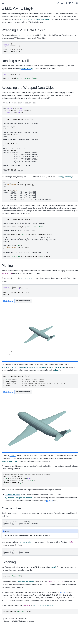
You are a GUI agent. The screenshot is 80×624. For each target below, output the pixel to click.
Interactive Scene (23, 301)
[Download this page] (62, 3)
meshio (62, 592)
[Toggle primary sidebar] (3, 3)
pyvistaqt (49, 501)
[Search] (73, 2)
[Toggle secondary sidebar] (77, 3)
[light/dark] (70, 2)
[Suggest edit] (58, 3)
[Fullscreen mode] (66, 3)
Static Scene (8, 301)
